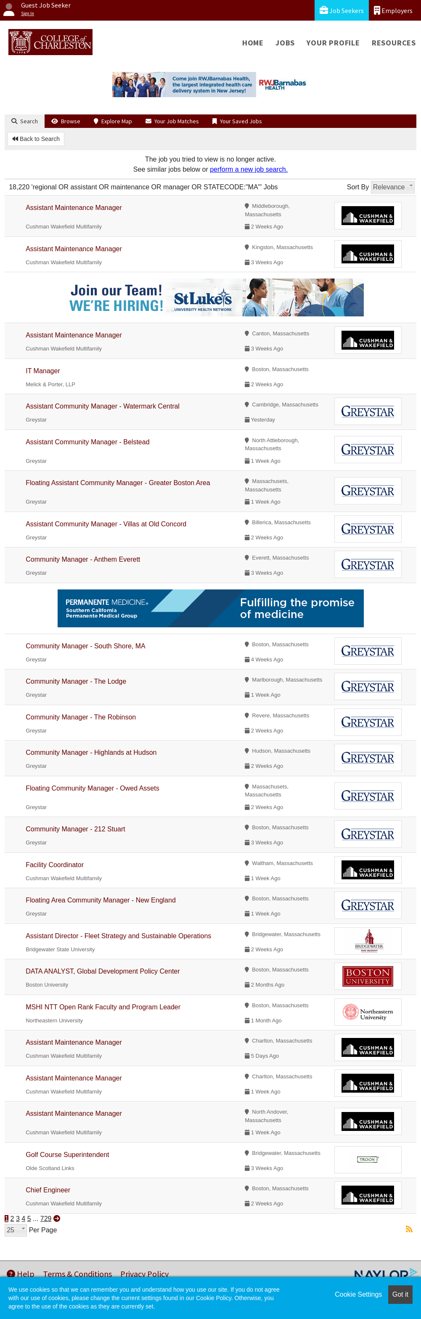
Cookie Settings (358, 1294)
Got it (400, 1294)
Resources (394, 43)
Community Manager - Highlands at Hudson (91, 752)
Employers (393, 10)
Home (253, 43)
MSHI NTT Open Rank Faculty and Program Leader (103, 1007)
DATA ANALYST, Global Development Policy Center (103, 971)
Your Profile (333, 43)
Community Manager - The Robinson (81, 717)
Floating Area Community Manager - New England (101, 900)
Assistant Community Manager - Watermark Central (103, 406)
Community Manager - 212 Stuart (75, 829)
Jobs (285, 43)
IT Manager (43, 370)
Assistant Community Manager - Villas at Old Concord (106, 524)
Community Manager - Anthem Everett (83, 559)
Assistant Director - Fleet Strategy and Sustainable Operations (118, 935)
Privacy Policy (144, 1274)
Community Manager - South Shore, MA (86, 646)
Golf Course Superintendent (67, 1154)
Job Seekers (342, 10)
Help (20, 1274)
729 (46, 1218)
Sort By (358, 187)
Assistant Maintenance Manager (74, 207)
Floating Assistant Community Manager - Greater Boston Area (118, 482)
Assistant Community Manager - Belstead (87, 442)
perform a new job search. (249, 169)
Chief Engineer (48, 1190)
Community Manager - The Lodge (76, 681)
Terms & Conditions (77, 1274)
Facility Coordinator (55, 864)
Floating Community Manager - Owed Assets (92, 788)
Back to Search (36, 138)
